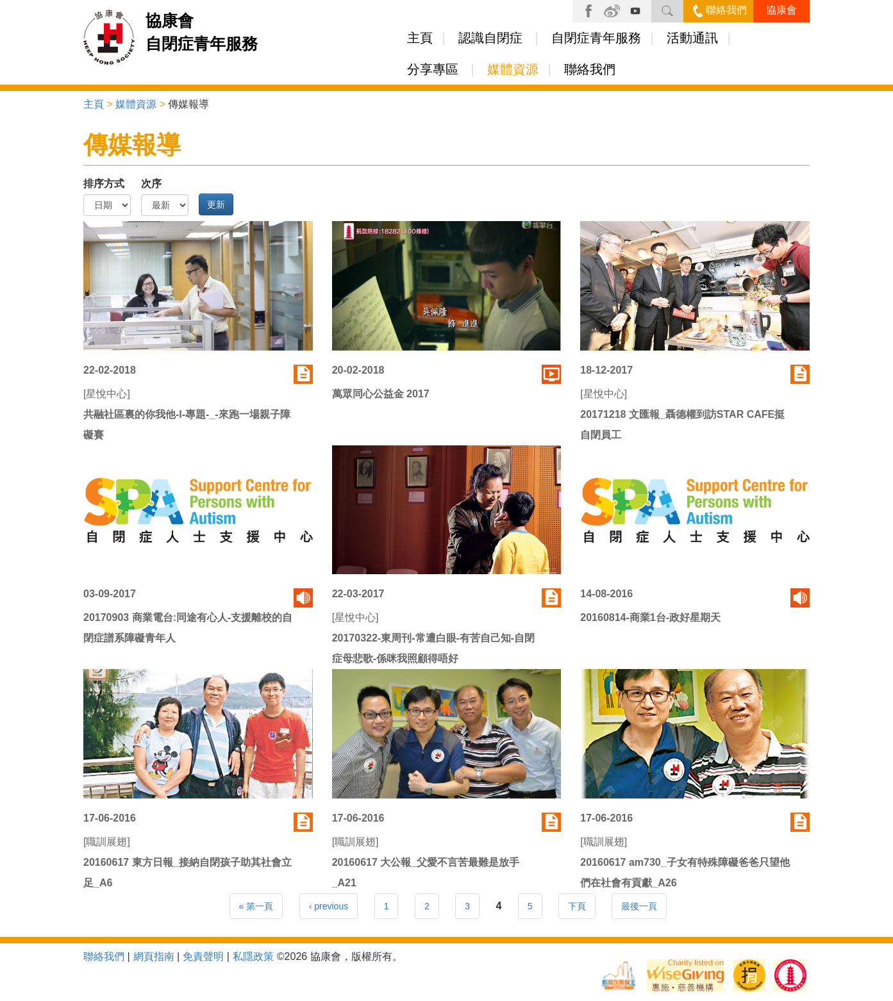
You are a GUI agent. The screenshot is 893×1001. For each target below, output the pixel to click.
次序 (151, 183)
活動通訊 (692, 38)
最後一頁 (639, 906)
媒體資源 (512, 69)
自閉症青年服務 (596, 38)
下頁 (577, 906)
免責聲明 (203, 956)
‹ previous (328, 906)
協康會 (781, 9)
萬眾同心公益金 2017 (381, 393)
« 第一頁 (256, 906)
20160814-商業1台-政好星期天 (650, 617)
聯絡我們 (720, 9)
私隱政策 (253, 956)
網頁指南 (153, 956)
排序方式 (103, 183)
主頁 (420, 38)
